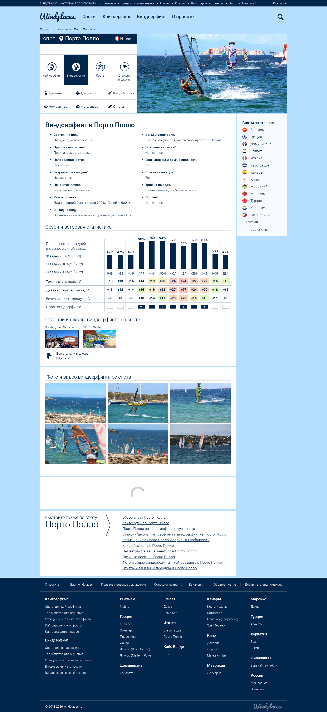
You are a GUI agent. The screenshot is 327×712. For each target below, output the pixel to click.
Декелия (213, 643)
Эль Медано (216, 625)
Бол (253, 642)
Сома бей (170, 613)
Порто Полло (83, 29)
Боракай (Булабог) (264, 665)
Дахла (255, 607)
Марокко (257, 194)
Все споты (280, 3)
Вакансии (195, 584)
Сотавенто (214, 613)
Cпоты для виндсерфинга (63, 648)
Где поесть (89, 93)
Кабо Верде (199, 3)
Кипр (232, 3)
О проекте (52, 584)
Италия (180, 3)
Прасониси (128, 637)
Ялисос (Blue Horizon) (135, 649)
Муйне (124, 607)
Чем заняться (59, 106)
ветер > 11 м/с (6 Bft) (64, 272)
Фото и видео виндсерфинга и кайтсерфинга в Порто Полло (172, 562)
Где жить (55, 93)
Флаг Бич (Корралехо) (222, 619)
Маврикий (249, 3)
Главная (45, 29)
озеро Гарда (172, 630)
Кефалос (126, 624)
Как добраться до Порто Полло (148, 545)
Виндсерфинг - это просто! (63, 666)
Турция (256, 201)
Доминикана (145, 3)
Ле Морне (214, 673)
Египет (164, 3)
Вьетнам (110, 3)
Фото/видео (89, 106)
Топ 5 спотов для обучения (64, 613)
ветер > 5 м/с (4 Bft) (63, 256)
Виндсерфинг (76, 75)
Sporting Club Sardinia (59, 327)
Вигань (255, 648)
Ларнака (213, 649)
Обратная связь (225, 584)
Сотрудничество (165, 584)
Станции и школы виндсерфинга (68, 660)
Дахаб (168, 607)
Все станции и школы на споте (72, 355)
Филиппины (260, 215)
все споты (259, 229)
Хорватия (258, 208)
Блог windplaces (81, 584)
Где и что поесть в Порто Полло (148, 557)
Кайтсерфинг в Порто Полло (145, 523)
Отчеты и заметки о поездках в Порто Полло (159, 568)
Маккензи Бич (217, 655)
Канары (218, 3)
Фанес (124, 643)
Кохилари (126, 630)
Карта (100, 75)
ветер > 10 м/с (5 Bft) (64, 264)
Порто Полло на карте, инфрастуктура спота (158, 529)
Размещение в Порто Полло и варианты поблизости (166, 540)
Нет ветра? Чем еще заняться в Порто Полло (159, 551)
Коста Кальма (217, 607)
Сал (166, 654)
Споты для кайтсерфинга (63, 607)
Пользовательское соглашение (123, 584)
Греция (126, 3)
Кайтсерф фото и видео (62, 632)
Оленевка (257, 689)
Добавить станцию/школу (263, 584)
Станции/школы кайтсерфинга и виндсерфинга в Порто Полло (174, 534)
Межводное (259, 683)
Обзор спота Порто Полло (144, 517)
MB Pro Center (92, 327)
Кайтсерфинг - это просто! (63, 625)
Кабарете (126, 673)
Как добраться (124, 93)
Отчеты (118, 106)
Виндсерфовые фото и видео (66, 673)
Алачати (256, 624)
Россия (252, 222)
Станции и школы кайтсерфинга (68, 619)
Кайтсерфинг (52, 75)
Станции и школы (124, 77)
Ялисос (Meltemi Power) (136, 655)
